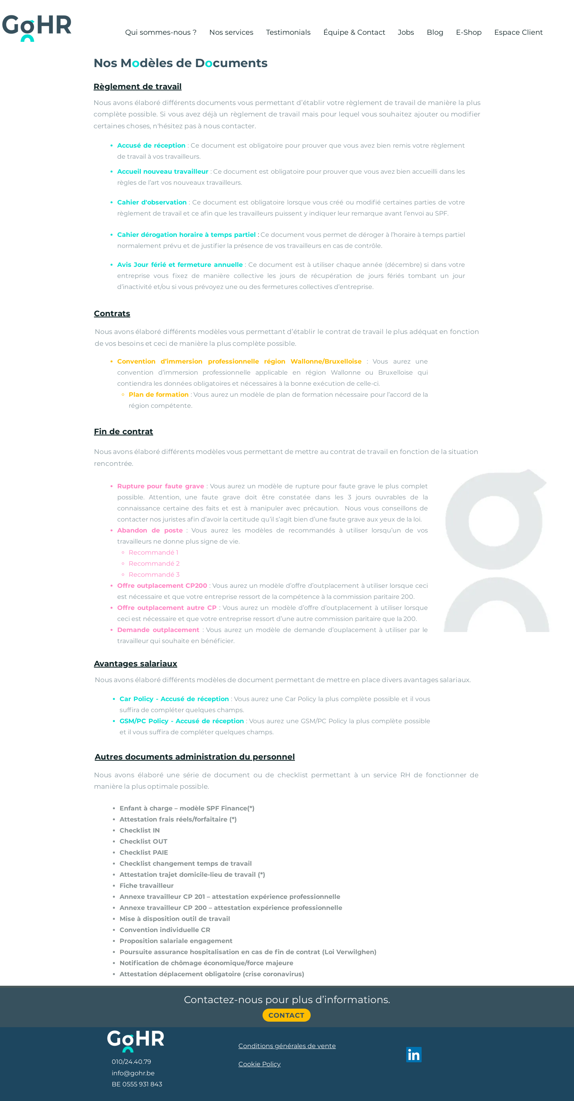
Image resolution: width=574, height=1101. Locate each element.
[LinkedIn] (414, 1054)
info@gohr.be (133, 1073)
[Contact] (287, 1015)
